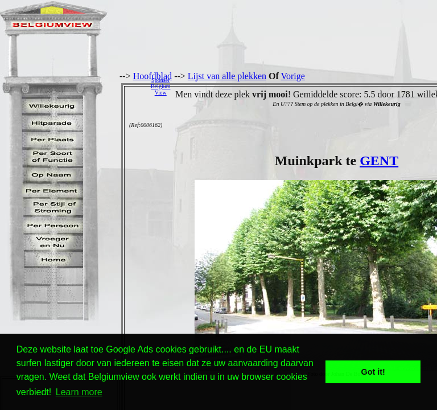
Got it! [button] (373, 371)
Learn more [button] (79, 392)
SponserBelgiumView (160, 86)
